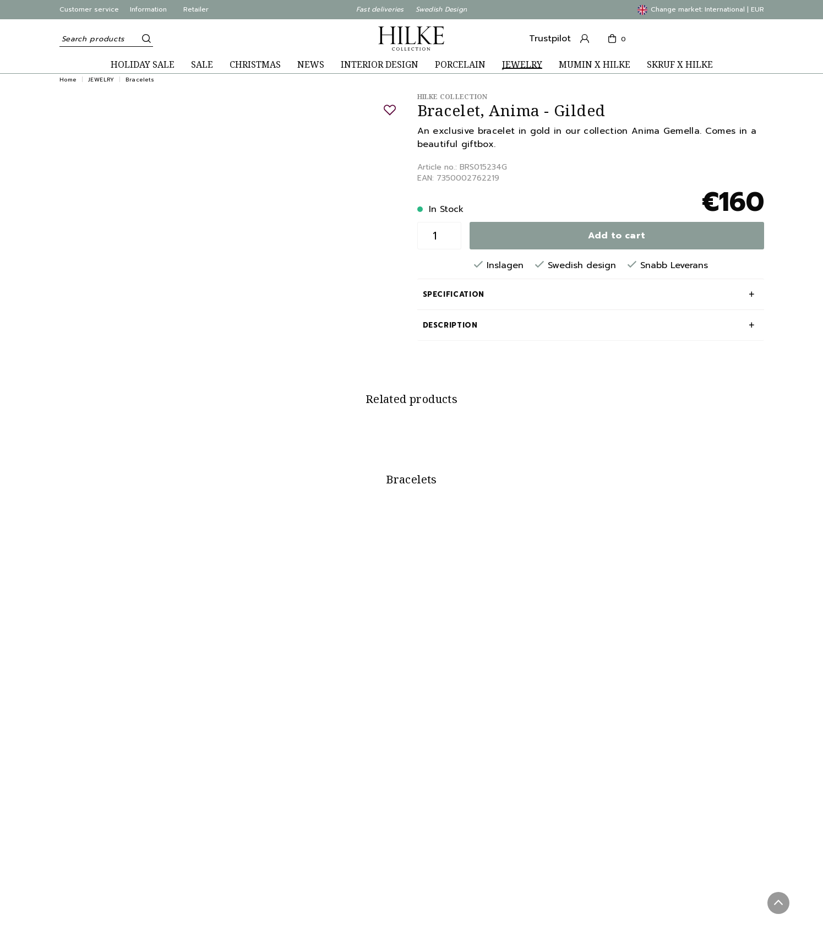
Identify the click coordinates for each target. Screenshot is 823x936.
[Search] (145, 38)
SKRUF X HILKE (680, 65)
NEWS (310, 65)
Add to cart (617, 235)
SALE (202, 65)
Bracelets (140, 79)
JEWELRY (522, 65)
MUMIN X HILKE (594, 65)
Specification (453, 294)
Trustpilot (550, 38)
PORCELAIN (460, 65)
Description (450, 325)
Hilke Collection (452, 96)
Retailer (196, 9)
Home (68, 79)
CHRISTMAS (255, 65)
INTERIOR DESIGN (379, 65)
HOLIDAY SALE (143, 65)
